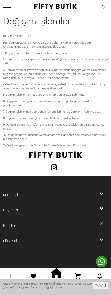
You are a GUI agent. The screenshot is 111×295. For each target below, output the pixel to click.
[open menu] (8, 8)
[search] (103, 8)
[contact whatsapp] (101, 261)
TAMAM (100, 285)
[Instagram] (54, 168)
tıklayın (59, 287)
